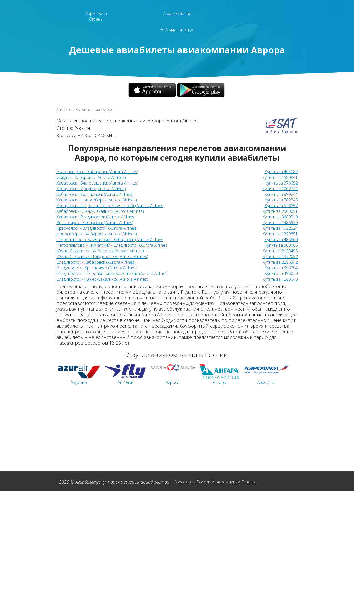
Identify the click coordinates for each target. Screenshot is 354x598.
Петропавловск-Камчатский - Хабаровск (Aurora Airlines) (118, 239)
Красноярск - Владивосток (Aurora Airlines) (103, 228)
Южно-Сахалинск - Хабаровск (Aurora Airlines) (106, 250)
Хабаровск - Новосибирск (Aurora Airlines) (102, 200)
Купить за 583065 (278, 245)
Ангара (219, 382)
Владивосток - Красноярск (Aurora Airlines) (103, 267)
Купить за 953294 (278, 267)
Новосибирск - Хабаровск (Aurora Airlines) (102, 234)
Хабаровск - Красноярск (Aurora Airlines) (100, 194)
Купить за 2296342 (277, 262)
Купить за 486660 (278, 239)
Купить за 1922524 (277, 228)
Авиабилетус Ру (92, 482)
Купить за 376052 (278, 183)
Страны (96, 19)
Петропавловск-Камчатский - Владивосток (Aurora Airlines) (121, 245)
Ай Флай (125, 382)
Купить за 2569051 (277, 211)
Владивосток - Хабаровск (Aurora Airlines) (101, 262)
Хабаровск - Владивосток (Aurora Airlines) (101, 217)
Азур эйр (78, 382)
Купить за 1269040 (277, 279)
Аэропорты (96, 13)
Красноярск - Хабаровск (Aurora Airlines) (100, 222)
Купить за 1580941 (277, 177)
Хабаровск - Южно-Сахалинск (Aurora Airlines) (106, 211)
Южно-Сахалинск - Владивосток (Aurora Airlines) (109, 256)
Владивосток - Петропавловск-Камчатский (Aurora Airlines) (121, 273)
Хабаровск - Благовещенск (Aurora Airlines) (103, 183)
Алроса (172, 382)
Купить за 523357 (278, 205)
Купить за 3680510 (277, 217)
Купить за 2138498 (277, 250)
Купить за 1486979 (277, 222)
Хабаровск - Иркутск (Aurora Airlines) (96, 188)
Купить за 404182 (278, 171)
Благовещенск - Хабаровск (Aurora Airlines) (103, 171)
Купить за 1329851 (277, 234)
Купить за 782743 (278, 200)
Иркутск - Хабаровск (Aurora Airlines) (96, 177)
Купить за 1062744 (277, 188)
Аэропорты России (199, 482)
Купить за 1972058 (277, 256)
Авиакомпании (177, 13)
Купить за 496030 (278, 273)
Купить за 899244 (278, 194)
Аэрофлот (267, 382)
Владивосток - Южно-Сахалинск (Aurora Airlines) (109, 279)
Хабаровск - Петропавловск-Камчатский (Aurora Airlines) (118, 205)
